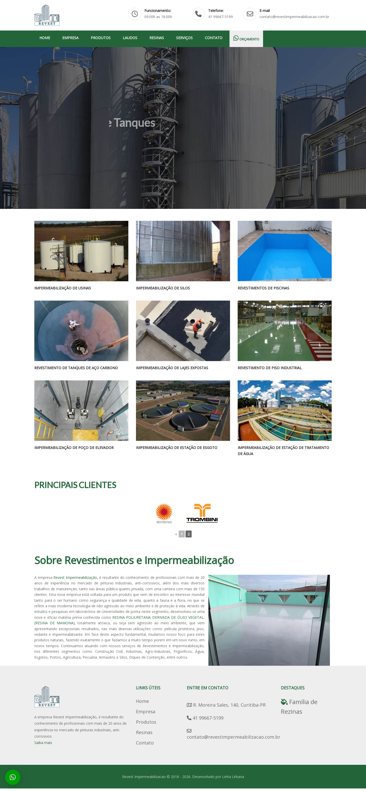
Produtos (101, 37)
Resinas (156, 37)
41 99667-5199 (205, 718)
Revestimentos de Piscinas (263, 288)
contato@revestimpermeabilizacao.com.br (233, 734)
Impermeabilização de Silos (163, 288)
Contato (213, 37)
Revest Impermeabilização (75, 577)
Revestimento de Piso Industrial (270, 367)
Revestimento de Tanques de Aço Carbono (76, 367)
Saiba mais (43, 742)
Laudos (130, 37)
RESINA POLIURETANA (131, 617)
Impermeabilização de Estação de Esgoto (176, 447)
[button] (12, 777)
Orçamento (246, 38)
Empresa (70, 37)
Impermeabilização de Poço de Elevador (74, 447)
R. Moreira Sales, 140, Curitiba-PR (226, 705)
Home (44, 37)
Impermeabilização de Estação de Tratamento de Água (283, 450)
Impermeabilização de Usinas (62, 288)
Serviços (184, 37)
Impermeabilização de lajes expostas (172, 367)
